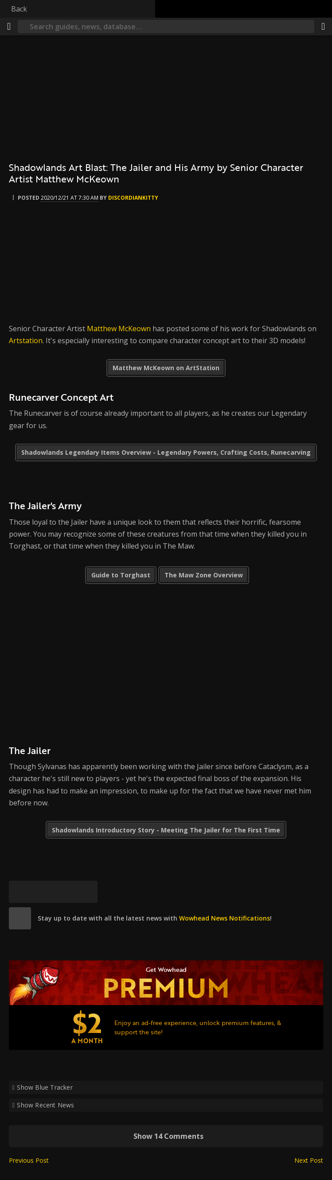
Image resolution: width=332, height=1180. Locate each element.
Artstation (26, 340)
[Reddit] (64, 892)
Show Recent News (45, 1105)
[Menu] (9, 26)
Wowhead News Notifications (224, 918)
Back (19, 9)
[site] (20, 918)
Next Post (308, 1160)
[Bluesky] (20, 892)
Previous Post (29, 1160)
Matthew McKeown (119, 328)
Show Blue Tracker (45, 1087)
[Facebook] (42, 892)
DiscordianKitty (133, 197)
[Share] (323, 26)
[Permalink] (86, 892)
